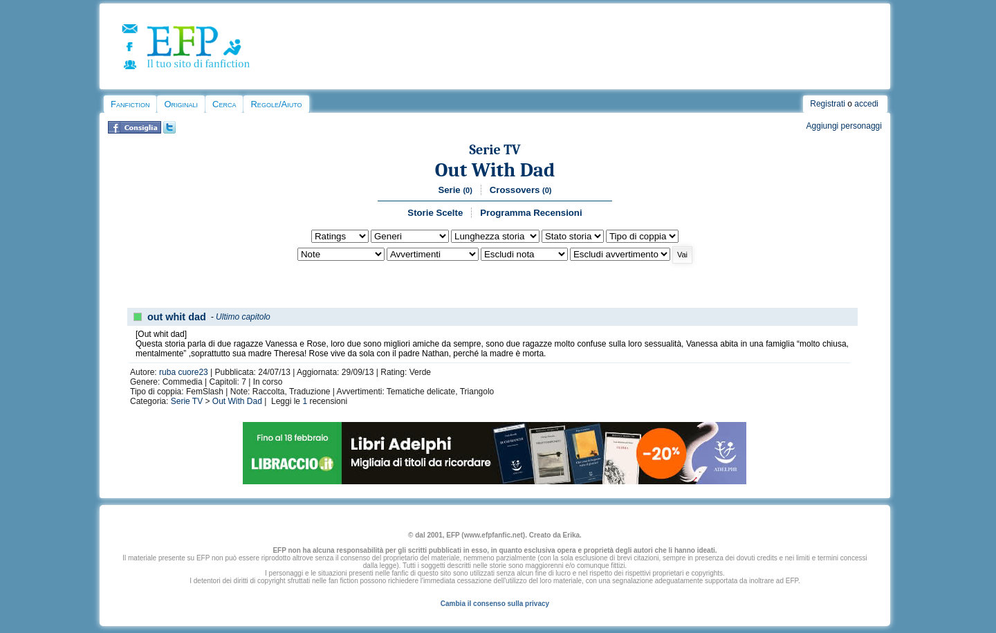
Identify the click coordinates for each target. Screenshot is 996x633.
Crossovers (521, 190)
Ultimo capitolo (243, 317)
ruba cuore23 (183, 372)
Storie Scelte (435, 213)
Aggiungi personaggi (844, 126)
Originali (181, 104)
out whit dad (176, 316)
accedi (866, 104)
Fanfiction (130, 104)
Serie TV (494, 150)
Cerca (224, 104)
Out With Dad (495, 169)
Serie (455, 190)
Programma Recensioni (531, 213)
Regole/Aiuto (276, 104)
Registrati (827, 104)
